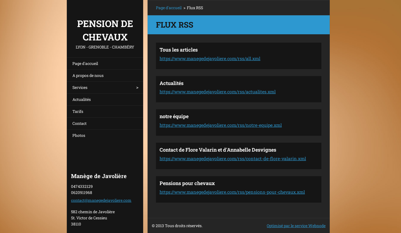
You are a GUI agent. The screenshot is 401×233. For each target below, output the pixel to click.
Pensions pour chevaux (187, 183)
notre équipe (174, 116)
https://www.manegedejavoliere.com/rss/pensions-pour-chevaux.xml (232, 192)
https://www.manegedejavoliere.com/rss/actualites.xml (218, 91)
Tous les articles (179, 49)
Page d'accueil (85, 63)
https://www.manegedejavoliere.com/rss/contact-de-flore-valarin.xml (233, 158)
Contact (79, 123)
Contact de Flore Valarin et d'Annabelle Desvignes (218, 149)
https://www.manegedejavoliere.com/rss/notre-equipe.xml (221, 125)
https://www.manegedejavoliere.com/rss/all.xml (210, 58)
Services (79, 87)
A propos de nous (88, 75)
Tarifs (77, 111)
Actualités (81, 99)
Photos (78, 135)
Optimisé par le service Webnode (296, 225)
